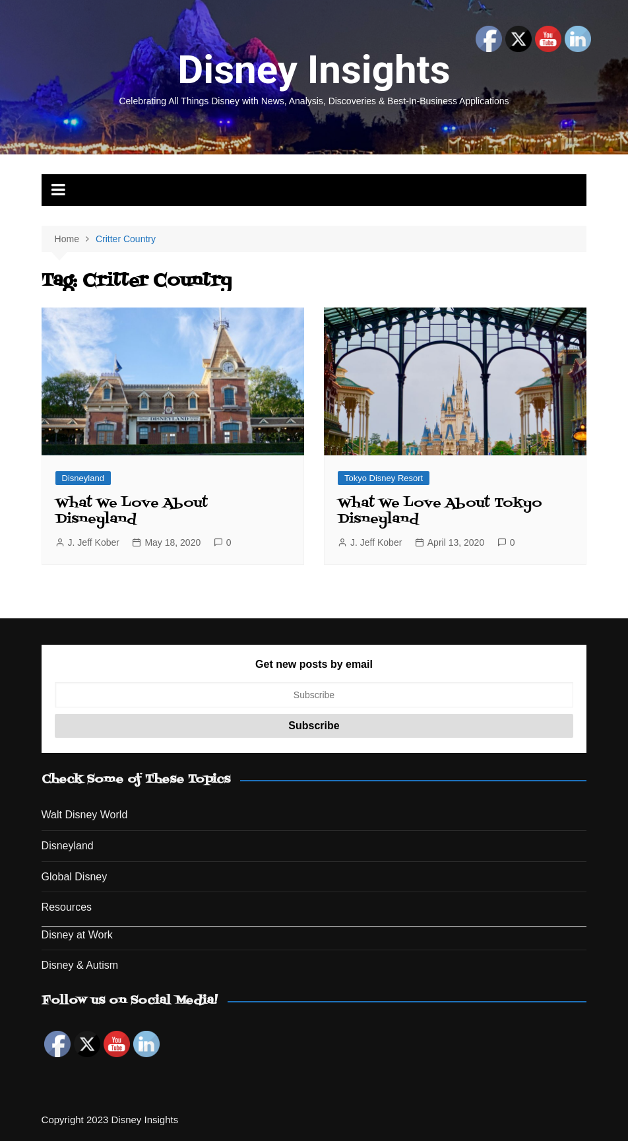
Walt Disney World (85, 814)
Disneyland (83, 478)
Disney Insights (313, 69)
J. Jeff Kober (93, 542)
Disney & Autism (80, 965)
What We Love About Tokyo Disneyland (440, 511)
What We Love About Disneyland (131, 511)
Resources (67, 907)
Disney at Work (77, 934)
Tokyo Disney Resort (383, 478)
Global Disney (75, 876)
